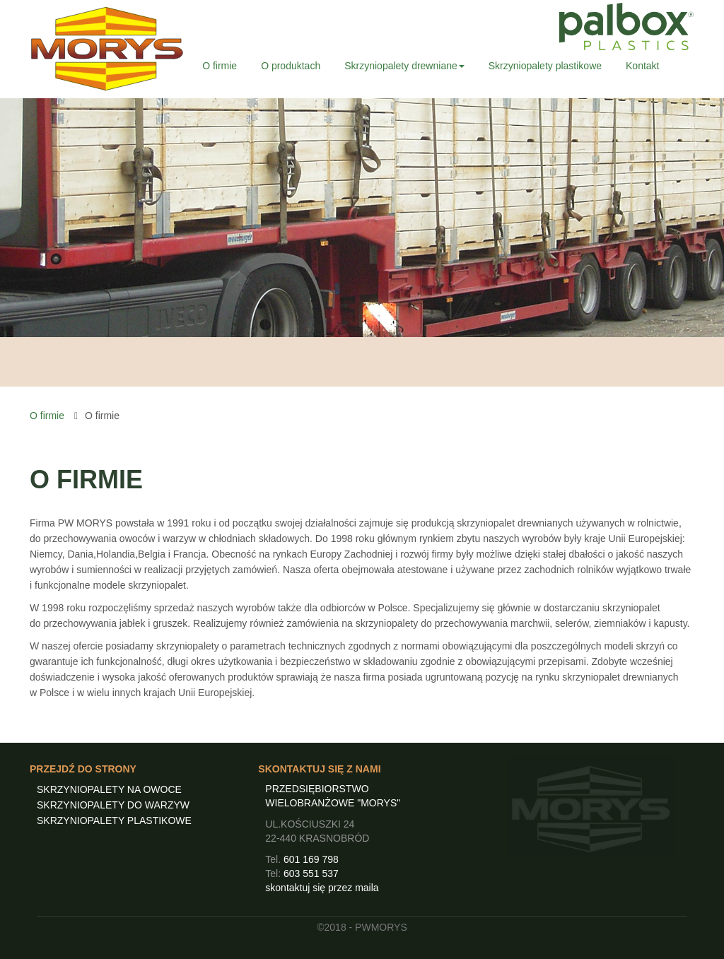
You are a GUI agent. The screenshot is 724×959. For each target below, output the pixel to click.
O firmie (219, 65)
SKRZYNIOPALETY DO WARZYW (113, 805)
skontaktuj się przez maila (321, 887)
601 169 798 (311, 859)
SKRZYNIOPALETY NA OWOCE (109, 789)
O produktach (290, 65)
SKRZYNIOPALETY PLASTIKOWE (114, 820)
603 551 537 (311, 873)
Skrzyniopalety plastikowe (545, 65)
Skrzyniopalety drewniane (404, 65)
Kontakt (642, 65)
